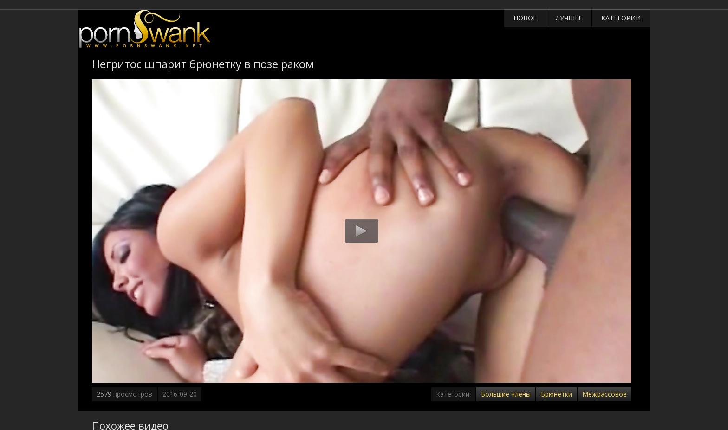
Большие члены (506, 394)
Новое (525, 17)
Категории (621, 17)
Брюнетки (556, 394)
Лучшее (569, 17)
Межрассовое (604, 394)
